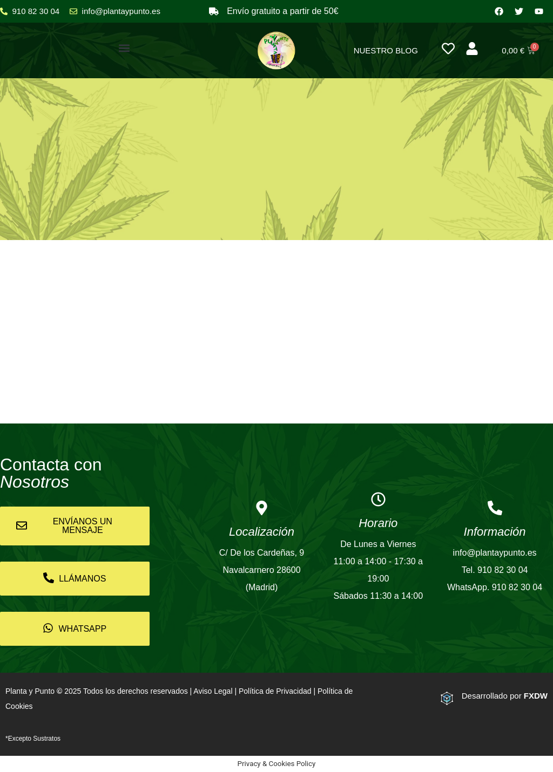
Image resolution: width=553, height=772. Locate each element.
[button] (124, 48)
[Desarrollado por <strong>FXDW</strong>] (447, 698)
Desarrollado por (505, 695)
